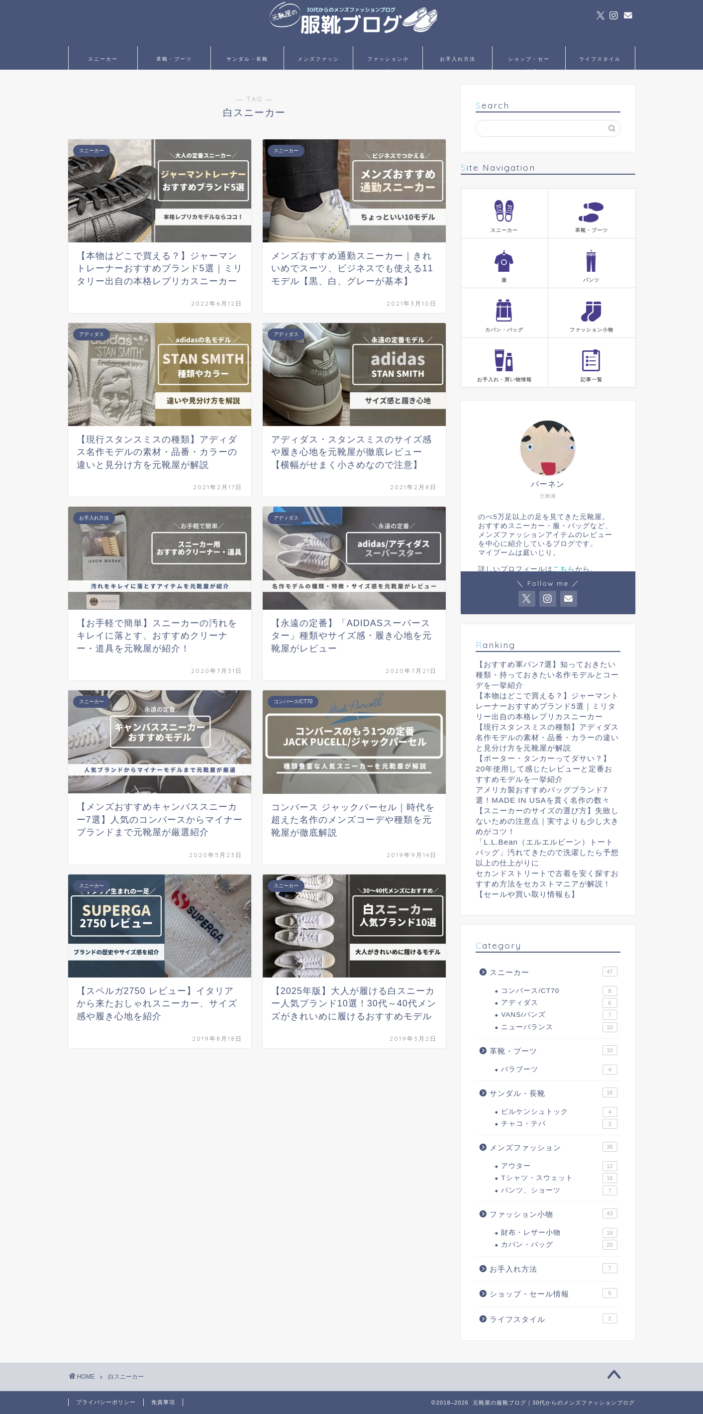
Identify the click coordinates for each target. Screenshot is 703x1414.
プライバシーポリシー (106, 1402)
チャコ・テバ (559, 1124)
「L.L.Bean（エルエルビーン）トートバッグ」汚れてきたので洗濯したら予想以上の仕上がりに (547, 852)
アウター (559, 1166)
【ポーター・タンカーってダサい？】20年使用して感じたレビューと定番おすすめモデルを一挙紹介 (544, 768)
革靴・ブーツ (174, 59)
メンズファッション (318, 63)
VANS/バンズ (559, 1015)
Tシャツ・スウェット (559, 1178)
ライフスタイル (600, 59)
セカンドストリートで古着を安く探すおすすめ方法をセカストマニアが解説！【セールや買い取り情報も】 (547, 883)
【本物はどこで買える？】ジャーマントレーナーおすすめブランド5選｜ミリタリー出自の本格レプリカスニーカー (547, 706)
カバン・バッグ (559, 1245)
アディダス (559, 1003)
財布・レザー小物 (559, 1233)
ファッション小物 (388, 63)
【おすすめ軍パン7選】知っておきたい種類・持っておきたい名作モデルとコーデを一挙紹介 (547, 674)
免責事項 (163, 1402)
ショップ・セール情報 (529, 63)
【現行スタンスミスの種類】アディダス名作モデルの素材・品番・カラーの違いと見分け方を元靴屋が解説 (547, 737)
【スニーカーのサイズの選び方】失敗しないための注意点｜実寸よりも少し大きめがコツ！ (547, 821)
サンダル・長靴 (247, 59)
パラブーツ (559, 1070)
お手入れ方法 (458, 59)
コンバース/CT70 (559, 991)
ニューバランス (559, 1027)
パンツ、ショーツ (559, 1191)
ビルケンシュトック (559, 1112)
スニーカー (103, 59)
